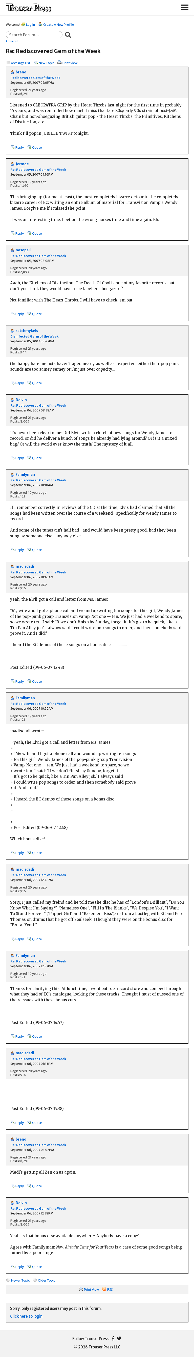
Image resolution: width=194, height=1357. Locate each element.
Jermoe (22, 164)
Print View (69, 63)
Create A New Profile (58, 24)
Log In (30, 24)
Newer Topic (20, 1280)
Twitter (119, 1338)
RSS (110, 1289)
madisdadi (25, 566)
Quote (37, 147)
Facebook (113, 1338)
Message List (20, 63)
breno (21, 72)
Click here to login (26, 1316)
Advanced (12, 41)
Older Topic (46, 1280)
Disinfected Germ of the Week (34, 336)
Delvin (21, 400)
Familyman (25, 475)
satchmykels (27, 331)
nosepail (23, 250)
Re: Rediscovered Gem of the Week (38, 170)
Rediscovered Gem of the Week (35, 78)
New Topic (46, 63)
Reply (19, 147)
